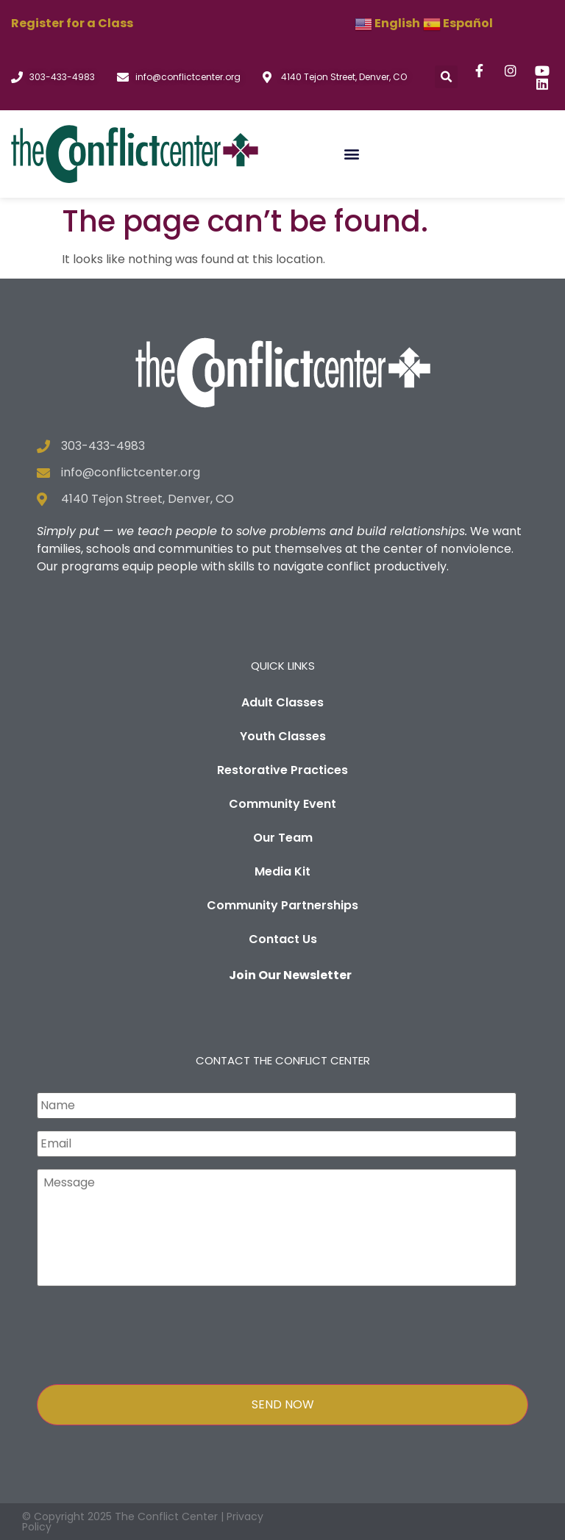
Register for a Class (72, 23)
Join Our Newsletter (290, 975)
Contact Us (283, 939)
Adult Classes (282, 702)
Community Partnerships (282, 905)
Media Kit (282, 871)
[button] (446, 76)
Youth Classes (283, 736)
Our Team (283, 837)
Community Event (282, 803)
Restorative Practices (282, 770)
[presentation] (148, 1332)
